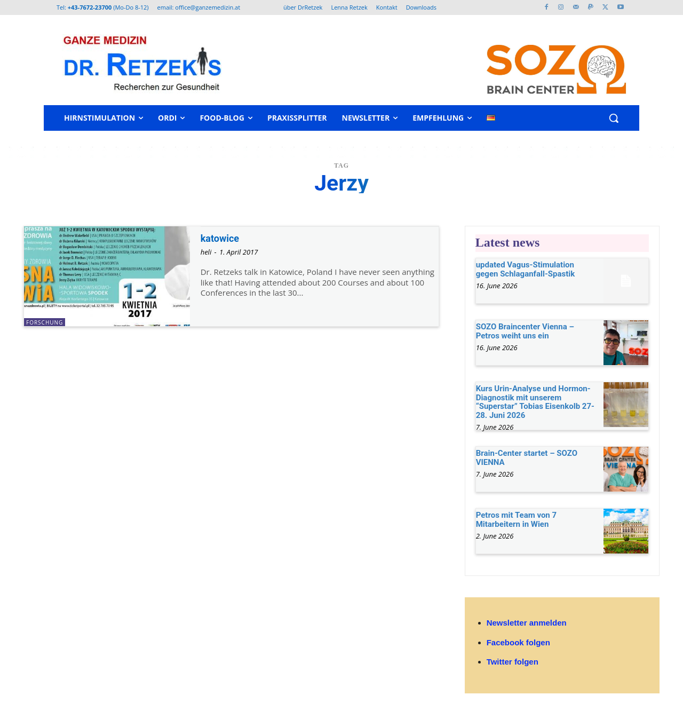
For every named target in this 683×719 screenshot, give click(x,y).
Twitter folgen (512, 661)
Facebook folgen (518, 642)
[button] (613, 118)
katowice (223, 238)
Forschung (44, 322)
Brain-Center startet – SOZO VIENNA (526, 457)
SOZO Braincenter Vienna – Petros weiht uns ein (525, 331)
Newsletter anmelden (527, 622)
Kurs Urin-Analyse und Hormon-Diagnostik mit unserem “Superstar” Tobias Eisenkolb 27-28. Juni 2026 (535, 402)
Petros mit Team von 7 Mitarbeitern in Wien (516, 519)
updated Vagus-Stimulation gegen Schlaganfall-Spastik (525, 269)
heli (206, 252)
